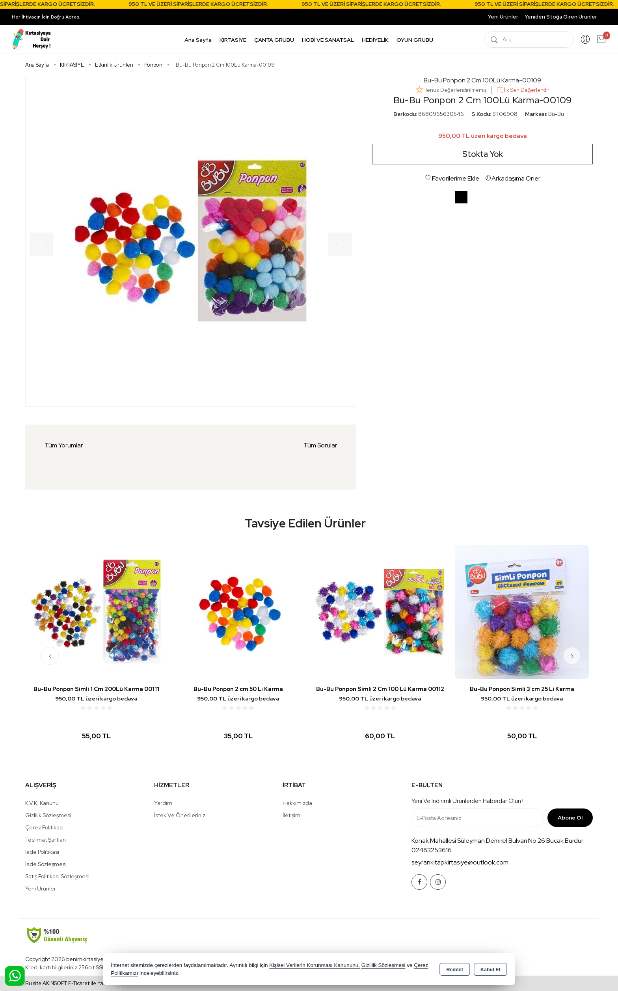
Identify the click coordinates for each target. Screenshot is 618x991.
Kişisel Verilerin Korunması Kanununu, (314, 965)
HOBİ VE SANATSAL (328, 39)
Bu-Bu (556, 113)
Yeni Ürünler (40, 888)
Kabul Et (490, 969)
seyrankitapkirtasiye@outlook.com (459, 862)
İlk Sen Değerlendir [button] (522, 90)
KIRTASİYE (233, 39)
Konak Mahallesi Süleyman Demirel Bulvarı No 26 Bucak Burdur (497, 840)
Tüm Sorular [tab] (320, 445)
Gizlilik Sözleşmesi (48, 815)
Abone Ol (570, 817)
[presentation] (50, 656)
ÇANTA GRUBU (274, 39)
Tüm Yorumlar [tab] (64, 445)
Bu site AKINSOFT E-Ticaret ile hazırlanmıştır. (77, 983)
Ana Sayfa (198, 39)
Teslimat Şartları (45, 839)
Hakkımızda (297, 803)
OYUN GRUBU (414, 39)
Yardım (163, 803)
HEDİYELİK (375, 39)
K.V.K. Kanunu (42, 803)
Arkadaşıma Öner (512, 178)
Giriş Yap (585, 39)
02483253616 (431, 850)
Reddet (455, 969)
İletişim (291, 815)
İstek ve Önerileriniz (179, 815)
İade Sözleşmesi (46, 864)
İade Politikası (42, 851)
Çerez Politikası (44, 827)
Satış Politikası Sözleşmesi (57, 876)
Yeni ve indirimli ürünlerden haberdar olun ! (467, 801)
